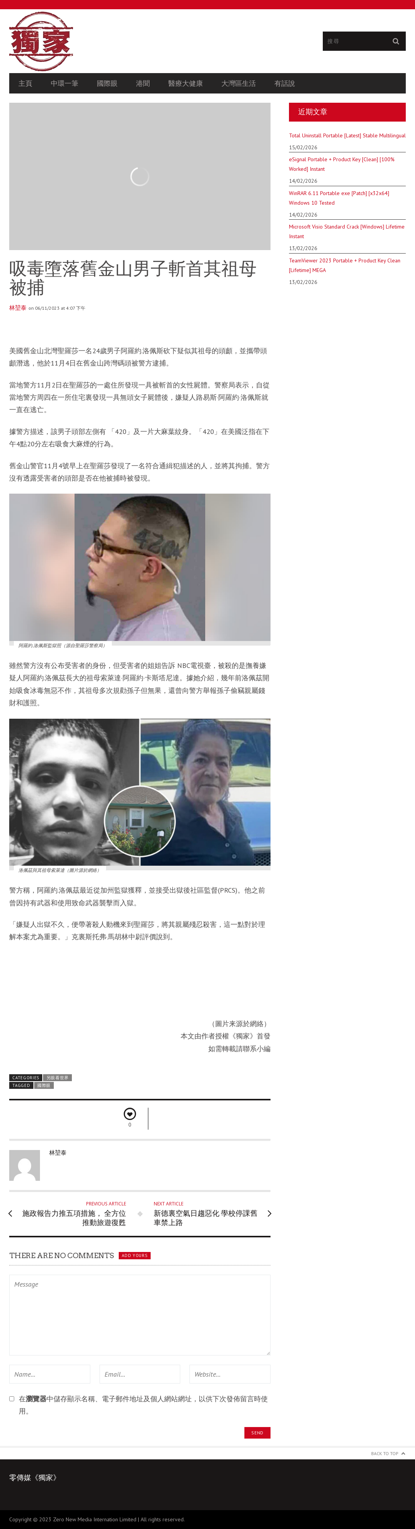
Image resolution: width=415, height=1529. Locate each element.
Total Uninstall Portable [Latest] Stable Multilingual (347, 135)
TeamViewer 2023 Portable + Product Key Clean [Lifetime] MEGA (344, 265)
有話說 (284, 83)
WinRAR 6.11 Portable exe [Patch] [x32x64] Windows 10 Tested (339, 198)
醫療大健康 (185, 83)
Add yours (134, 1255)
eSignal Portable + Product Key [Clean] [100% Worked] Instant (342, 164)
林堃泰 (18, 307)
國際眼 (107, 83)
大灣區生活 (238, 83)
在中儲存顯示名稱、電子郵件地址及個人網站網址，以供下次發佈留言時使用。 (143, 1404)
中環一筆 (64, 83)
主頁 (25, 83)
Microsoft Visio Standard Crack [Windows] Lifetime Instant (347, 231)
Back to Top (384, 1453)
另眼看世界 (57, 1077)
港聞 (143, 83)
